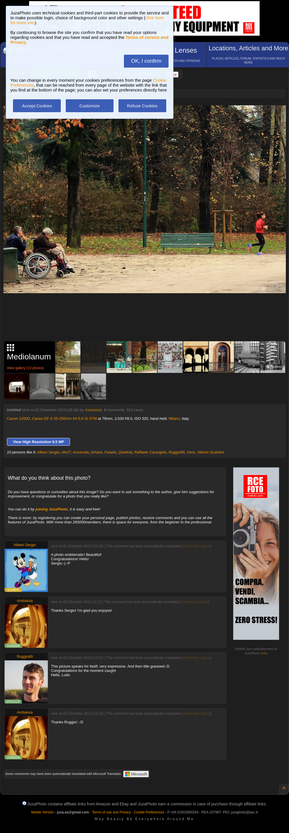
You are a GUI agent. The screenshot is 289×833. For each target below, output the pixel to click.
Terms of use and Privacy (111, 812)
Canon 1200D (18, 418)
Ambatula (93, 410)
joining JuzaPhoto (51, 509)
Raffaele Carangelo (150, 452)
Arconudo (81, 452)
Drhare (96, 452)
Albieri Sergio (48, 452)
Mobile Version (42, 812)
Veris (191, 452)
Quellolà (125, 452)
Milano (174, 418)
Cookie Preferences (149, 812)
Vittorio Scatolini (210, 452)
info (264, 653)
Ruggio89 (177, 452)
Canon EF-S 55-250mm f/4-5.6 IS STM (64, 418)
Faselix (110, 452)
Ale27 (66, 452)
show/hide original (196, 546)
